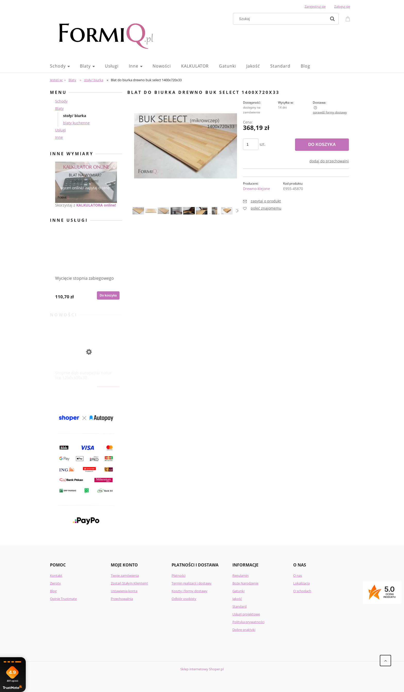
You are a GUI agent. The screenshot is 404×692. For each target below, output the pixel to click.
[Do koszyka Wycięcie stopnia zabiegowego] (108, 295)
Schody (61, 101)
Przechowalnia (122, 598)
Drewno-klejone (256, 188)
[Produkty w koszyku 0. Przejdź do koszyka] (348, 18)
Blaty (59, 108)
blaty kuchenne (76, 122)
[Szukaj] (332, 19)
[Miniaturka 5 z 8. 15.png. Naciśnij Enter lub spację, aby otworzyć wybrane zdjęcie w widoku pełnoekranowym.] (189, 211)
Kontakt (56, 575)
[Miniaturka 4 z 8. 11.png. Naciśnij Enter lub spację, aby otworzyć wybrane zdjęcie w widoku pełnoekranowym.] (176, 211)
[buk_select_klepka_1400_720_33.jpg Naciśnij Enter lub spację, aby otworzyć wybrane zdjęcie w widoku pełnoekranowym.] (185, 145)
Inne (59, 137)
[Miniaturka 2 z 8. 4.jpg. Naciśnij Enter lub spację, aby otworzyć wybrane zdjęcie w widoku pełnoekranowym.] (151, 211)
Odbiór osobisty (184, 598)
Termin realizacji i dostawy (192, 583)
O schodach (302, 591)
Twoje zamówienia (125, 575)
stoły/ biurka (74, 115)
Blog (53, 591)
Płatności (179, 575)
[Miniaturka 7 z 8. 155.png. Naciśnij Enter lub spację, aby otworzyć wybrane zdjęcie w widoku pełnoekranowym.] (214, 211)
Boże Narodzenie (245, 583)
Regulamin (240, 575)
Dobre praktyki (243, 629)
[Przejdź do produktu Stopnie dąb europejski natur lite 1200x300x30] (86, 355)
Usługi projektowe (246, 614)
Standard (239, 606)
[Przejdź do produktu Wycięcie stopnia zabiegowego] (86, 261)
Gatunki (238, 591)
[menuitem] (65, 66)
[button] (237, 210)
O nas (297, 575)
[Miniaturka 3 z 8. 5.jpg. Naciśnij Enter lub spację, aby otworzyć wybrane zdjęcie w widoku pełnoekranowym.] (163, 211)
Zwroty (55, 583)
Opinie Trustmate (63, 598)
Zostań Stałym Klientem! (129, 583)
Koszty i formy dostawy (189, 591)
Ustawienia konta (124, 591)
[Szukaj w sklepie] (281, 18)
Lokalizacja (301, 583)
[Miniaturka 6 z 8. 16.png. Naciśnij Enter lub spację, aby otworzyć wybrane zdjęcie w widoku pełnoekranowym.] (201, 211)
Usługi (60, 130)
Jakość (237, 598)
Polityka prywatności (248, 622)
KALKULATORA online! (96, 205)
